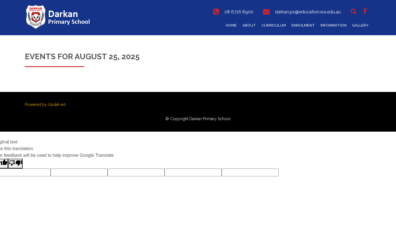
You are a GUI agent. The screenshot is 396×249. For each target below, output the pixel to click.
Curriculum (274, 25)
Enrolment (303, 25)
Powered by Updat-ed (45, 104)
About (249, 25)
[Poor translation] (15, 164)
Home (231, 25)
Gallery (360, 25)
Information (334, 25)
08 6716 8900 (238, 12)
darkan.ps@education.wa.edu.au (308, 12)
